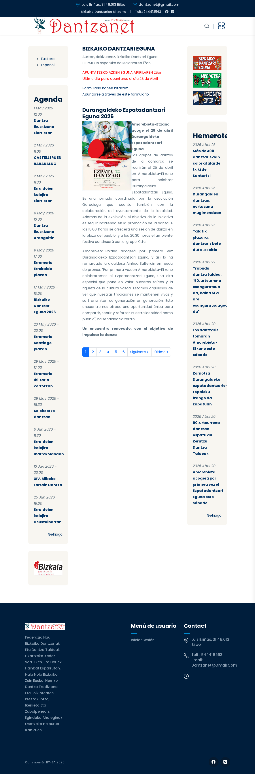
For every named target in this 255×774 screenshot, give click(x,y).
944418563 (211, 654)
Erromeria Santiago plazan (43, 343)
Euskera (48, 58)
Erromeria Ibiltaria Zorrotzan (43, 380)
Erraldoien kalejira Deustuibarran (48, 516)
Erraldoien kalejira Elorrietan (43, 194)
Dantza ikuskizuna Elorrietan (44, 126)
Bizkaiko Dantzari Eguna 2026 (45, 306)
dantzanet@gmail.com (214, 665)
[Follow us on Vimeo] (225, 762)
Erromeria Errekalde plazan (43, 268)
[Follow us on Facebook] (214, 762)
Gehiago (55, 534)
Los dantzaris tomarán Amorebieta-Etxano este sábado (205, 342)
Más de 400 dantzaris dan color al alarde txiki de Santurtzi (206, 163)
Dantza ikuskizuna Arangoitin (44, 231)
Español (48, 64)
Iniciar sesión (143, 640)
